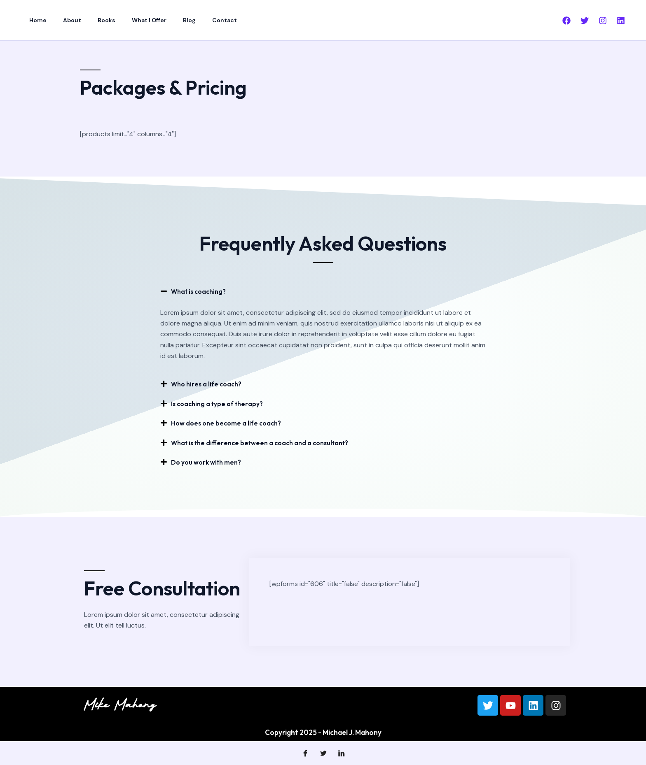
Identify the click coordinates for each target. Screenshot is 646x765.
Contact (197, 20)
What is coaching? (201, 291)
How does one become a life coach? (229, 422)
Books (94, 20)
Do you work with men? (209, 461)
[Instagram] (603, 20)
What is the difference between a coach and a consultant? (265, 441)
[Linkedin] (621, 20)
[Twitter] (584, 20)
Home (35, 20)
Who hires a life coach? (208, 383)
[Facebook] (566, 20)
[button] (323, 291)
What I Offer (132, 20)
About (65, 20)
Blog (167, 20)
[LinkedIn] (341, 752)
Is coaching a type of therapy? (220, 403)
